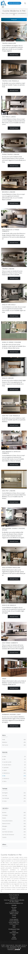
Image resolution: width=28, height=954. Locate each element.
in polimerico (13, 778)
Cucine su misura (14, 924)
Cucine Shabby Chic (14, 922)
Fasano (13, 818)
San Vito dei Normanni (13, 834)
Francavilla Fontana (13, 821)
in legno (13, 770)
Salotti (14, 934)
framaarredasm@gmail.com (16, 903)
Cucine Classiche (14, 920)
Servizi (14, 909)
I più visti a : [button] (5, 808)
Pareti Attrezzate (14, 932)
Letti (14, 935)
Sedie (14, 927)
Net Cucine (13, 745)
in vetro (13, 781)
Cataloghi (13, 910)
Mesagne (13, 826)
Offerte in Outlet (14, 913)
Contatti (14, 915)
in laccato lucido (13, 762)
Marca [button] (4, 735)
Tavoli (14, 925)
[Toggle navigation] (3, 7)
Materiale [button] (4, 752)
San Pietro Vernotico (13, 832)
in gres (13, 756)
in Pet (13, 776)
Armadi (14, 937)
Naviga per (14, 19)
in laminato (13, 767)
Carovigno (13, 815)
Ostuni (13, 829)
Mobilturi (13, 742)
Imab (13, 739)
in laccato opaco (13, 765)
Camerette (14, 939)
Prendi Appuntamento (14, 3)
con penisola (13, 798)
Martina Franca (13, 823)
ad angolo (13, 793)
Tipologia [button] (4, 788)
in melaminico (13, 773)
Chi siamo (14, 907)
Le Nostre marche (14, 912)
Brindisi (13, 812)
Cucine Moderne (13, 13)
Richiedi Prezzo (14, 54)
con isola (13, 795)
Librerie (14, 931)
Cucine (7, 13)
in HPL (13, 759)
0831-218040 (15, 901)
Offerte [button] (4, 844)
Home (3, 13)
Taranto (13, 837)
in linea (13, 801)
